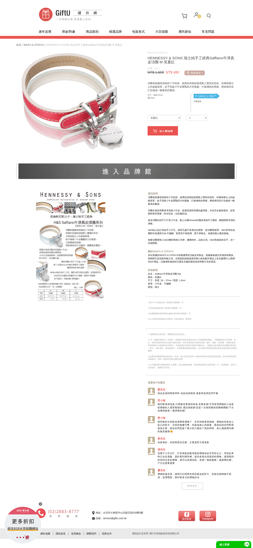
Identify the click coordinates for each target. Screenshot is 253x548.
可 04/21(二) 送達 (192, 100)
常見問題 (208, 31)
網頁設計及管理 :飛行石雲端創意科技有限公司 (155, 542)
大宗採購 (161, 31)
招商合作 (107, 542)
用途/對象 (68, 31)
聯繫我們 (91, 542)
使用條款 (76, 542)
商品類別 (92, 31)
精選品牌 (115, 31)
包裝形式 (138, 31)
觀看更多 (179, 495)
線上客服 (224, 544)
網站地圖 (45, 542)
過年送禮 (45, 31)
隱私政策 (61, 542)
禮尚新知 (185, 31)
